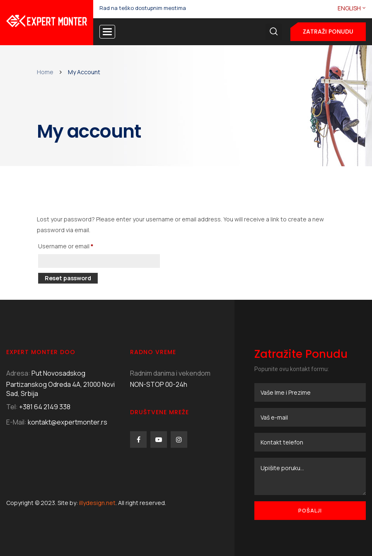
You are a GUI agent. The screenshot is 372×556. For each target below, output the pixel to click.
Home (45, 72)
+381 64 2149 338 (44, 406)
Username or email (78, 245)
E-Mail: (16, 422)
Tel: (12, 406)
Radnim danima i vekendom (170, 373)
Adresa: (18, 373)
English (349, 8)
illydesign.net (97, 503)
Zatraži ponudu (328, 31)
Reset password (68, 278)
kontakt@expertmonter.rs (67, 422)
